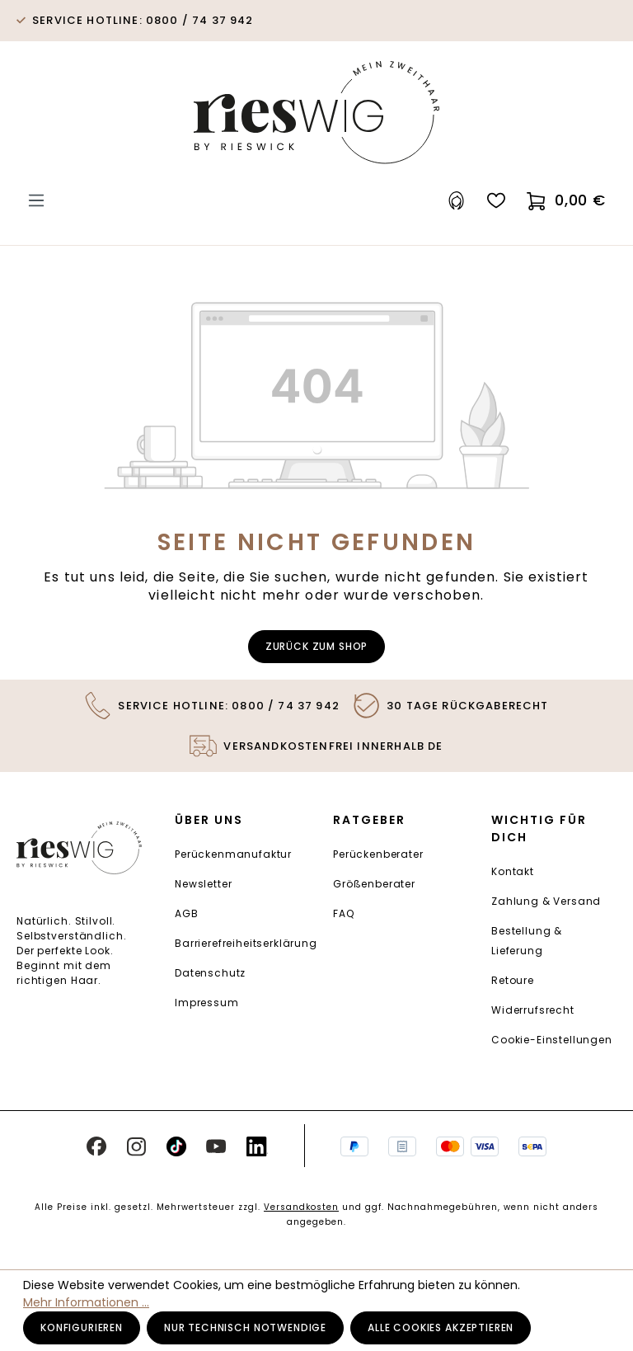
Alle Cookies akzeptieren (440, 1327)
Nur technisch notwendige (245, 1327)
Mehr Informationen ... (86, 1302)
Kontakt (512, 871)
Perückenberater (378, 854)
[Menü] (36, 201)
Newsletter (203, 884)
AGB (187, 913)
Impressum (207, 1003)
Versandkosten (301, 1207)
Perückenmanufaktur (233, 854)
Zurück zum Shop (316, 646)
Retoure (512, 980)
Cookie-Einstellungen (551, 1040)
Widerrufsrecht (532, 1010)
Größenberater (374, 884)
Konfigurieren (81, 1327)
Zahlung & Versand (546, 901)
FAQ (343, 913)
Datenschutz (210, 973)
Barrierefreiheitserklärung (246, 943)
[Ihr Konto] (456, 201)
